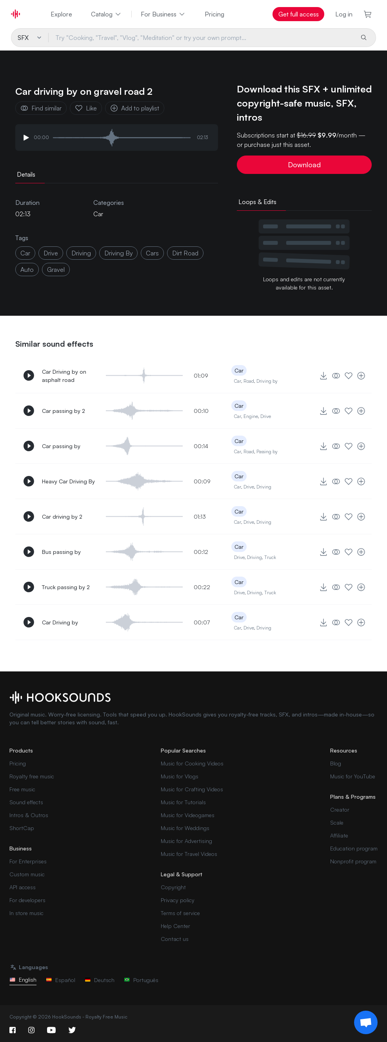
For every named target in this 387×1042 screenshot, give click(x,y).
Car (98, 214)
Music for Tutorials (183, 802)
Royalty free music (31, 776)
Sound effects (26, 802)
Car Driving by (60, 622)
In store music (26, 913)
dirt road (185, 253)
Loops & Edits (257, 202)
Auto (27, 269)
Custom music (27, 874)
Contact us (175, 938)
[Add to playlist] (361, 375)
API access (22, 887)
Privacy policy (177, 900)
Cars (152, 253)
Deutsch (99, 980)
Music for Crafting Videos (192, 789)
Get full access (298, 14)
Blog (335, 763)
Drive (265, 416)
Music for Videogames (187, 815)
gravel (56, 269)
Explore (61, 14)
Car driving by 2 (62, 516)
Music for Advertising (186, 841)
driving (81, 253)
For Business (163, 14)
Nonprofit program (353, 861)
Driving (263, 487)
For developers (27, 900)
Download (304, 164)
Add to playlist (134, 108)
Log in (343, 14)
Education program (354, 848)
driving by (118, 253)
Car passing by (61, 446)
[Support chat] (366, 1022)
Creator (339, 809)
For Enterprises (28, 861)
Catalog (106, 14)
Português (141, 980)
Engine (250, 416)
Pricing (214, 14)
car (25, 253)
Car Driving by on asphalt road (64, 375)
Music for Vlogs (179, 776)
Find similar (41, 108)
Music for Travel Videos (189, 853)
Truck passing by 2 (66, 587)
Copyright (173, 887)
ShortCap (21, 828)
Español (60, 980)
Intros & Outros (28, 815)
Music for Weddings (185, 828)
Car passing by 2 (63, 410)
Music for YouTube (352, 776)
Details (26, 174)
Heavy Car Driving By (68, 481)
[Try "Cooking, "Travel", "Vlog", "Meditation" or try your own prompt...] (201, 38)
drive (51, 253)
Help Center (175, 926)
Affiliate (339, 835)
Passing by (267, 451)
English (22, 979)
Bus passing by (61, 551)
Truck (270, 557)
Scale (336, 822)
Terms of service (180, 913)
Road (248, 381)
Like (86, 108)
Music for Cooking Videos (192, 763)
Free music (22, 789)
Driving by (267, 381)
